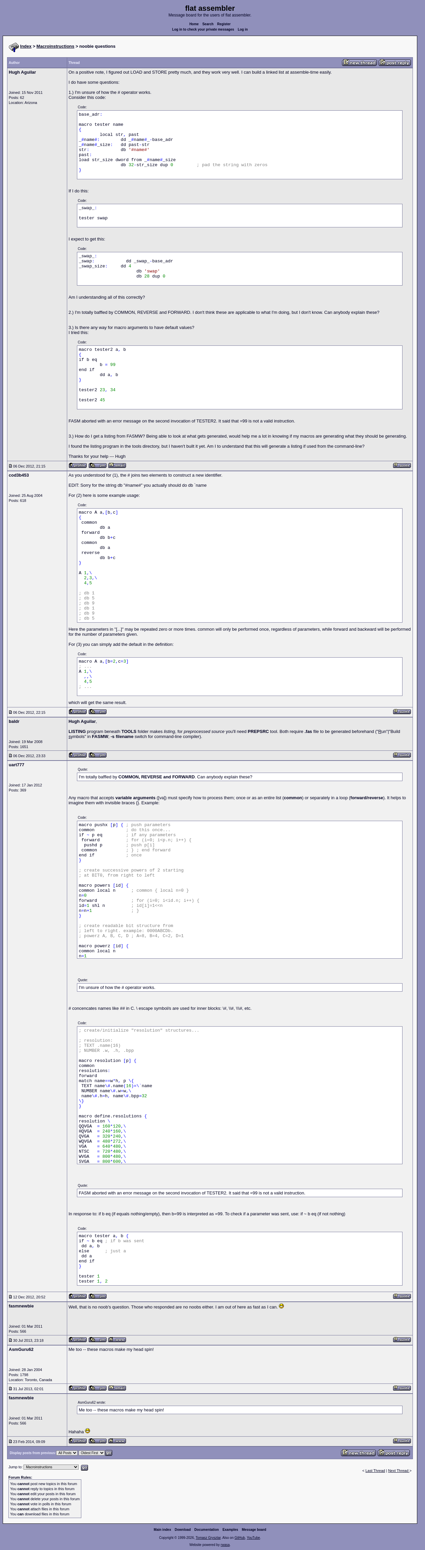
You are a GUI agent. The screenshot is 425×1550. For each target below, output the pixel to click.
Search (207, 24)
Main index (162, 1529)
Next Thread (398, 1471)
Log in (243, 29)
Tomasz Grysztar (208, 1538)
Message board (254, 1529)
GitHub (240, 1538)
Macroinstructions (56, 46)
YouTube (253, 1538)
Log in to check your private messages (203, 29)
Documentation (207, 1529)
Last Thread (375, 1471)
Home (194, 24)
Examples (230, 1529)
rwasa (225, 1545)
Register (223, 24)
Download (183, 1529)
